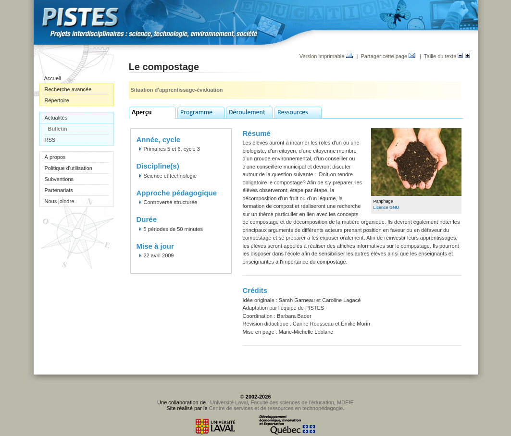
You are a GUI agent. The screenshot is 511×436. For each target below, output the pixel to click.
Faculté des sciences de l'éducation (292, 402)
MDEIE (345, 402)
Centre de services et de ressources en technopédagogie (276, 408)
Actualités (56, 118)
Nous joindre (60, 201)
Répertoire (57, 100)
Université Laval (229, 402)
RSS (50, 140)
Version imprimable (326, 56)
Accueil (52, 78)
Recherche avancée (68, 89)
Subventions (59, 179)
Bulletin (57, 129)
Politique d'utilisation (68, 168)
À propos (55, 157)
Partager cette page (388, 56)
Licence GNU (386, 207)
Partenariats (59, 190)
